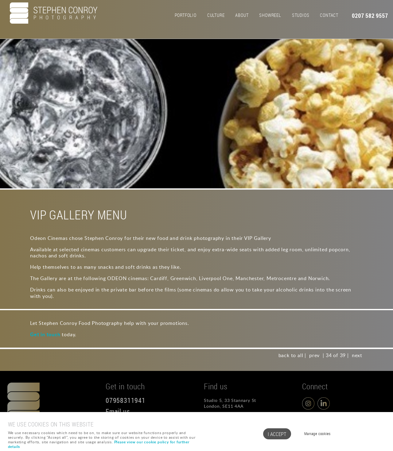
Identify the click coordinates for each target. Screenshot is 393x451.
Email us (118, 411)
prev (314, 355)
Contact (329, 15)
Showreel (270, 15)
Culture (216, 15)
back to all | (292, 355)
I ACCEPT (277, 434)
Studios (300, 15)
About (241, 15)
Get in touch (45, 334)
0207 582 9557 (370, 16)
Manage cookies (317, 433)
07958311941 (126, 400)
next (357, 355)
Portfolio (185, 15)
